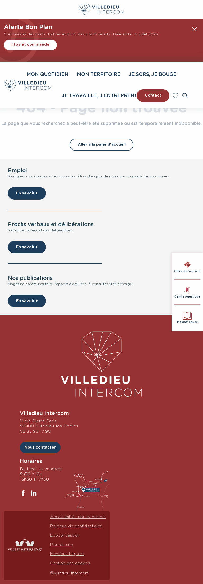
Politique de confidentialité (76, 526)
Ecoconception (65, 535)
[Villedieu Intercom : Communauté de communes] (101, 9)
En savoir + (27, 193)
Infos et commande (29, 45)
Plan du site (61, 545)
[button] (185, 95)
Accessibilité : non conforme (78, 517)
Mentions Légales (67, 554)
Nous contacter (40, 447)
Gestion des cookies (70, 563)
